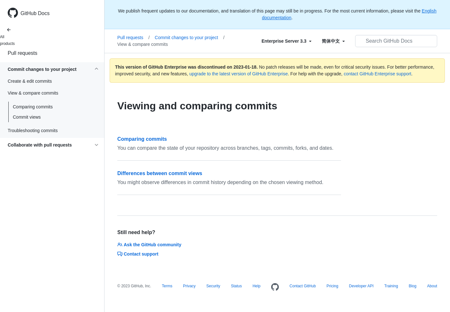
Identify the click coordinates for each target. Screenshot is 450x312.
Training (391, 286)
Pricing (332, 286)
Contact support (137, 254)
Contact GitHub (302, 286)
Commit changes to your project (190, 37)
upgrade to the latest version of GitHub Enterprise (238, 73)
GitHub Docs (35, 13)
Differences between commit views (159, 173)
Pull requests (23, 53)
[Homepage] (275, 287)
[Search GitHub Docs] (396, 41)
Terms (167, 286)
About (432, 286)
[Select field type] (286, 41)
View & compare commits (142, 44)
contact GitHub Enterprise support (377, 73)
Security (213, 286)
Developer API (361, 286)
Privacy (189, 286)
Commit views (27, 117)
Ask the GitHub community (149, 244)
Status (236, 286)
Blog (412, 286)
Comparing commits (33, 106)
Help (257, 286)
